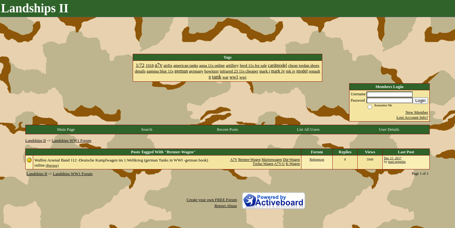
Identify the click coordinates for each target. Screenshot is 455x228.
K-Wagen (293, 164)
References (317, 159)
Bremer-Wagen (249, 160)
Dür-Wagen (291, 160)
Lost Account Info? (412, 117)
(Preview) (52, 165)
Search (146, 129)
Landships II (35, 140)
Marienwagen (272, 160)
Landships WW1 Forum (71, 140)
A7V (234, 160)
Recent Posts (227, 129)
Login (420, 100)
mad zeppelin (397, 161)
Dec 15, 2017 (393, 158)
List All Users (308, 129)
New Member (416, 112)
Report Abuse (226, 205)
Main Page (66, 129)
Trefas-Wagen (263, 164)
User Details (389, 129)
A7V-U (279, 164)
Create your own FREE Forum (211, 199)
